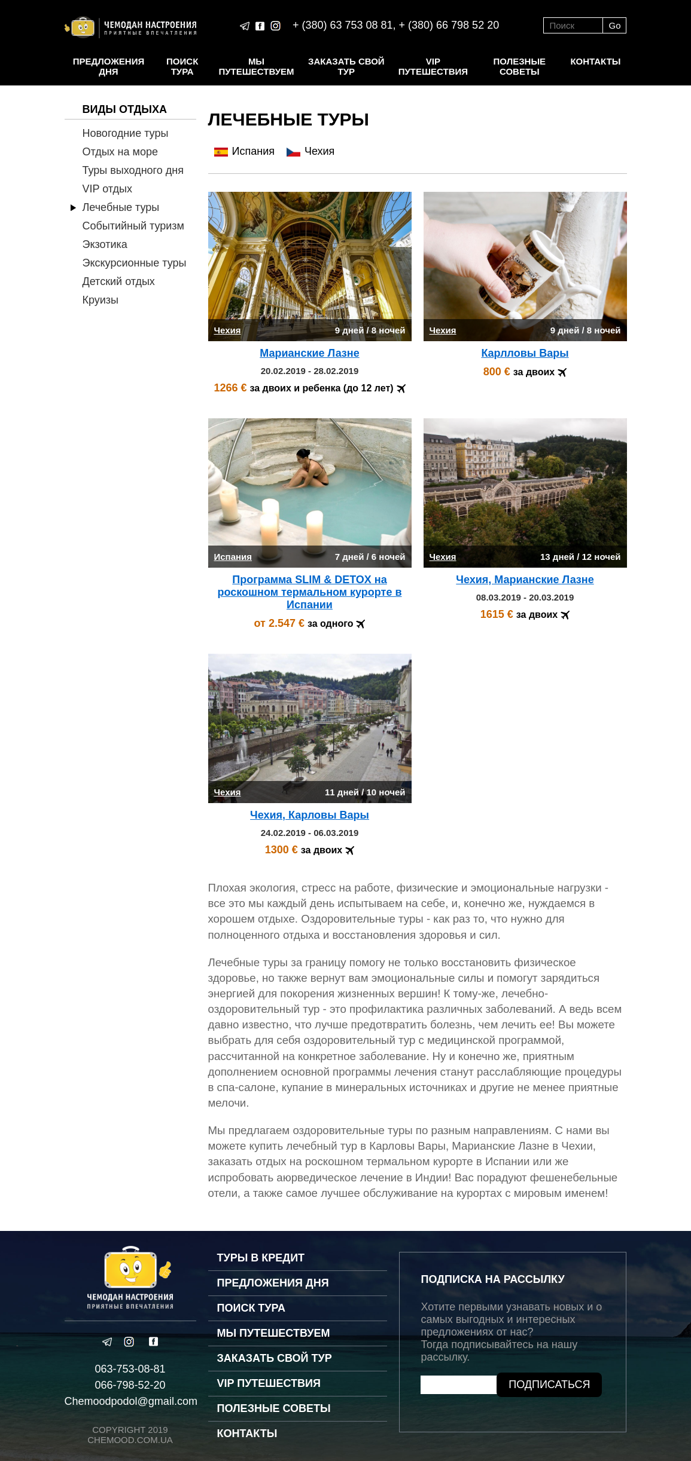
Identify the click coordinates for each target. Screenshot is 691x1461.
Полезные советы (520, 66)
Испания (244, 151)
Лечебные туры (121, 207)
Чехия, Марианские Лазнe (524, 580)
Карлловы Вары (524, 353)
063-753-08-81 (130, 1369)
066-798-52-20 (130, 1385)
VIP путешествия (433, 66)
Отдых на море (120, 152)
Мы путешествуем (256, 66)
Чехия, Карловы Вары (309, 815)
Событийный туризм (133, 226)
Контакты (595, 61)
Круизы (101, 300)
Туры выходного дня (133, 170)
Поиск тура (182, 66)
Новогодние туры (126, 133)
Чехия (310, 151)
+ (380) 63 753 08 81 (343, 25)
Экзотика (105, 244)
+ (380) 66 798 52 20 (449, 25)
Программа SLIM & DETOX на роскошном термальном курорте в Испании (309, 592)
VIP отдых (107, 189)
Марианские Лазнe (309, 353)
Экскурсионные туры (135, 263)
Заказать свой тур (346, 66)
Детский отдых (119, 281)
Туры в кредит (261, 1258)
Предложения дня (108, 66)
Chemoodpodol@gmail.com (131, 1401)
